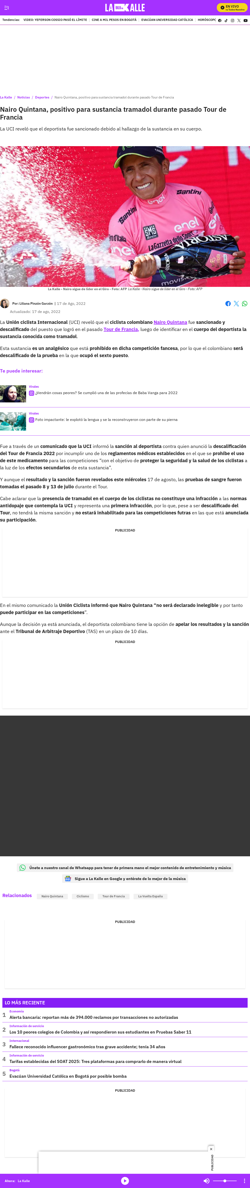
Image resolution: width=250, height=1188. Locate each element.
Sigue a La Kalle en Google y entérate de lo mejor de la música (125, 879)
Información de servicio (26, 1026)
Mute (206, 1181)
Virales (34, 387)
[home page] (125, 8)
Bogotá (14, 1070)
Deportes (42, 97)
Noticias (23, 97)
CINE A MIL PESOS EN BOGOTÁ (114, 20)
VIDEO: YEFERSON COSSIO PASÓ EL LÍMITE (55, 20)
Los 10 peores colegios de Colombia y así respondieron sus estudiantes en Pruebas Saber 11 (100, 1032)
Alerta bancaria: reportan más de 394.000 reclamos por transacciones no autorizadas (93, 1017)
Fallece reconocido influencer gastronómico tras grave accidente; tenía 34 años (87, 1046)
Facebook (228, 304)
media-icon (125, 1180)
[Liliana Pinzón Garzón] (36, 303)
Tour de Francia (113, 896)
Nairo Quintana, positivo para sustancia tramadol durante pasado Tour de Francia (114, 97)
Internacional (19, 1041)
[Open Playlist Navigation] (244, 1181)
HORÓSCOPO (207, 20)
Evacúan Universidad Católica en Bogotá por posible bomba (68, 1076)
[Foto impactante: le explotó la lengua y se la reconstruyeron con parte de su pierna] (13, 421)
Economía (16, 1011)
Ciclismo (83, 896)
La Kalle (6, 97)
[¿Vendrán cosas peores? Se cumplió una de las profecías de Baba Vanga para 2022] (13, 393)
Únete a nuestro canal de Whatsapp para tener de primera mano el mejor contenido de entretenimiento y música (125, 868)
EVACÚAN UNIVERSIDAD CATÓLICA (167, 20)
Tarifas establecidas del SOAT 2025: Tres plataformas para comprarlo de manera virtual (95, 1061)
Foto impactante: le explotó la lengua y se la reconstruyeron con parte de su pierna (106, 419)
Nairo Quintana (52, 896)
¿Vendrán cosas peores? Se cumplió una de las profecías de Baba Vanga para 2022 (106, 392)
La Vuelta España (150, 896)
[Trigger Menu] (6, 8)
